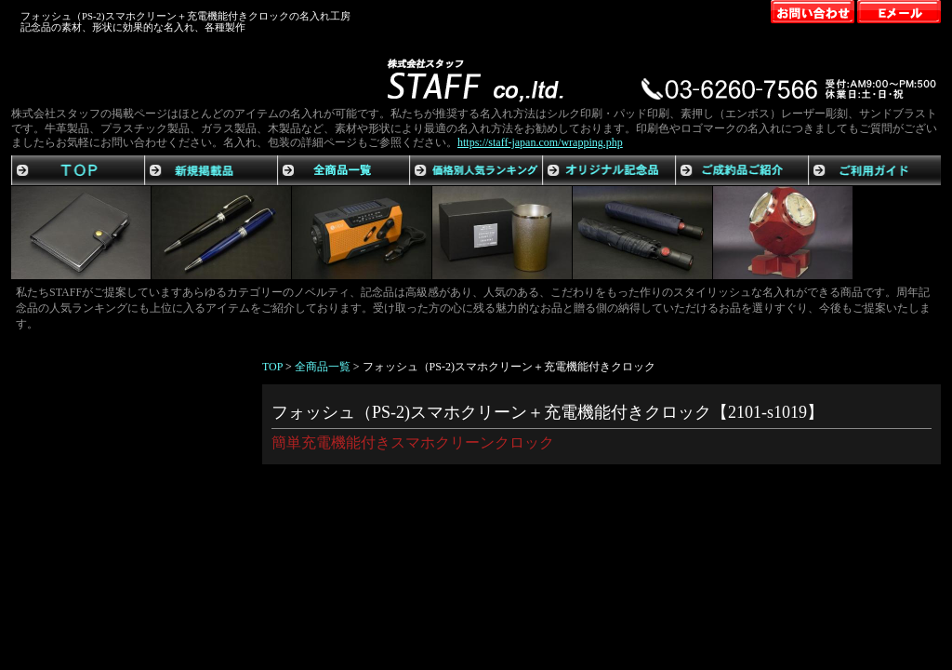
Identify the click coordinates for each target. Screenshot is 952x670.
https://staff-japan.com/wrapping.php (540, 142)
